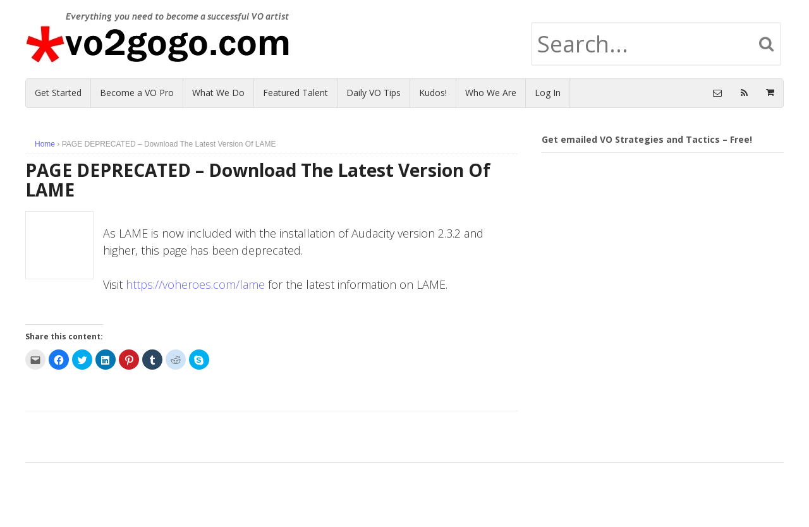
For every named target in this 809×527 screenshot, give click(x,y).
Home (45, 144)
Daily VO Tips (373, 93)
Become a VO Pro (137, 93)
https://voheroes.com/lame (195, 284)
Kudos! (433, 93)
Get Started (58, 93)
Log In (548, 93)
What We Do (218, 93)
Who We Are (490, 93)
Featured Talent (295, 93)
